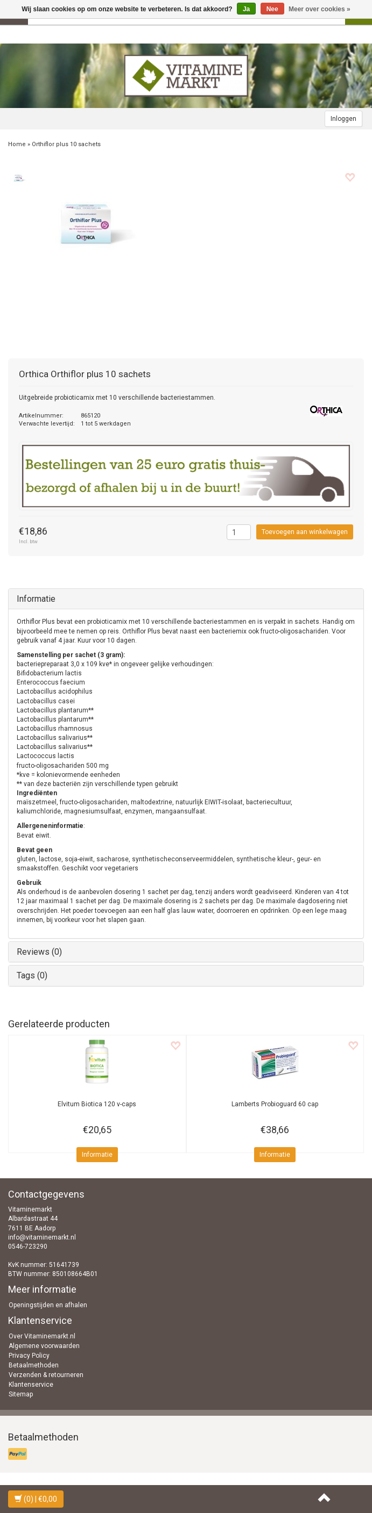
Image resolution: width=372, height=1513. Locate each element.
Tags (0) (32, 975)
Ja (246, 9)
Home (17, 144)
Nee (272, 9)
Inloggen (343, 119)
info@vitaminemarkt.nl (42, 1237)
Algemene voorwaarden (44, 1346)
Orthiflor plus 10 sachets (66, 144)
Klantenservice (31, 1384)
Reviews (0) (39, 952)
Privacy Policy (29, 1355)
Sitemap (21, 1394)
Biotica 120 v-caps (97, 1104)
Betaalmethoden (34, 1365)
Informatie (36, 599)
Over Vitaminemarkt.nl (42, 1336)
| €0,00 (36, 1499)
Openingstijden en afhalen (48, 1305)
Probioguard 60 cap (274, 1104)
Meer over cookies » (319, 9)
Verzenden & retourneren (46, 1375)
